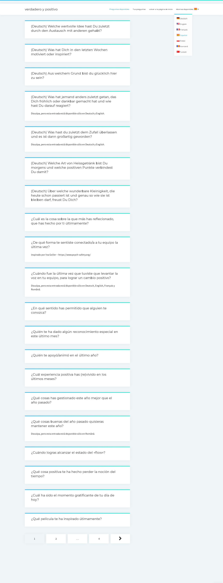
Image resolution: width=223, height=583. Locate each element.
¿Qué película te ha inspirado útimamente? (66, 519)
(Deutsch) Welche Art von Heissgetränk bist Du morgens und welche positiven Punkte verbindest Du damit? (72, 167)
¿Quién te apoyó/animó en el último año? (64, 355)
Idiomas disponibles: (186, 9)
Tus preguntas (139, 9)
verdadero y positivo (41, 9)
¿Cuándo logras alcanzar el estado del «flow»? (68, 452)
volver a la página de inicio (161, 9)
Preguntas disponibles (119, 9)
